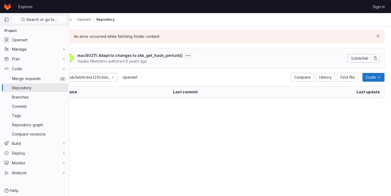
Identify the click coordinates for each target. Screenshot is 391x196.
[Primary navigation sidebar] (6, 19)
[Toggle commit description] (203, 55)
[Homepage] (7, 6)
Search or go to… (39, 19)
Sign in (379, 6)
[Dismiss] (378, 36)
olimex (81, 19)
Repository (121, 19)
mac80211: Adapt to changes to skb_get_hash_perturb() (145, 55)
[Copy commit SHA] (375, 58)
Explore (25, 6)
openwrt (145, 77)
